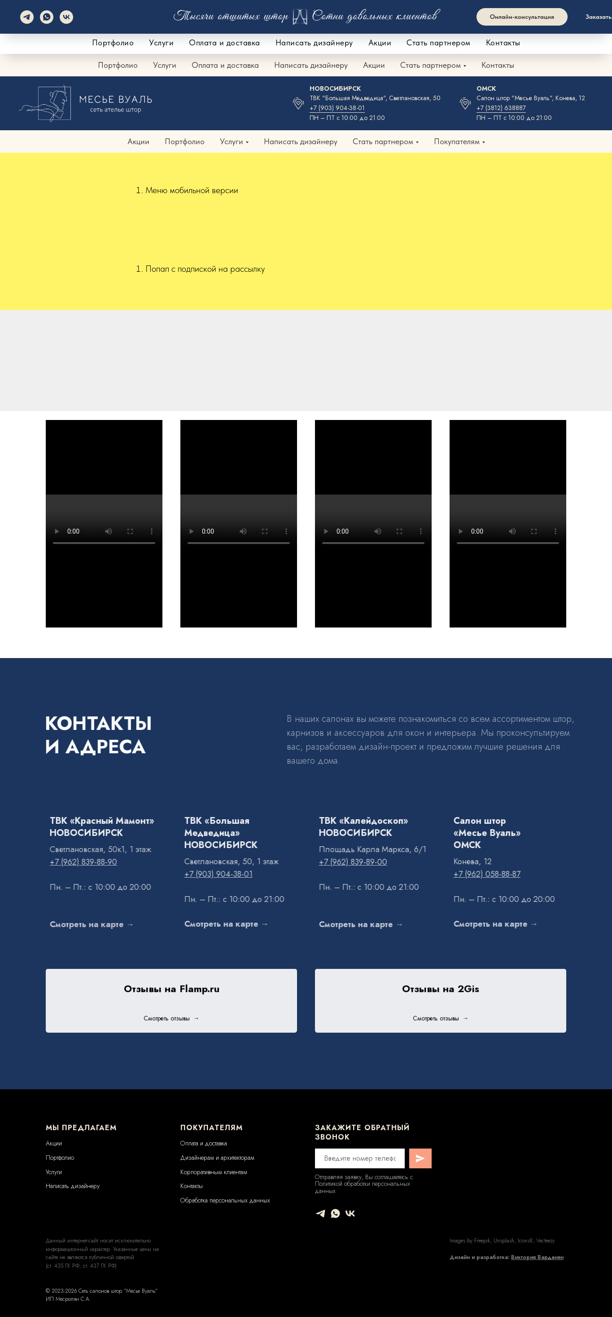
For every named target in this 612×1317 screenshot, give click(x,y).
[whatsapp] (335, 1213)
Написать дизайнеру (311, 65)
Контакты (497, 65)
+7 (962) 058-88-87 (503, 31)
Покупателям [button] (457, 141)
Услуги (164, 65)
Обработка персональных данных (225, 1200)
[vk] (350, 1213)
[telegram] (320, 1213)
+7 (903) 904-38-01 (337, 107)
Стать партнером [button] (430, 65)
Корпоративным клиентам (213, 1171)
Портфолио (118, 65)
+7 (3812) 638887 (501, 107)
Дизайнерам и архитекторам (217, 1157)
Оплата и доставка (225, 65)
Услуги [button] (231, 141)
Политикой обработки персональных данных (362, 1187)
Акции (374, 65)
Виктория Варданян (537, 1257)
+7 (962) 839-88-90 (322, 31)
